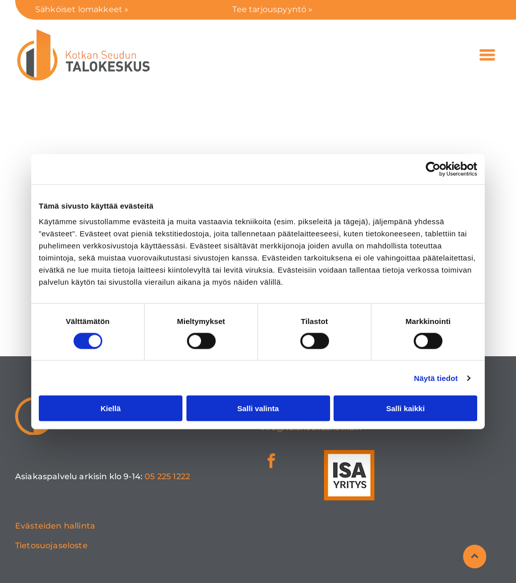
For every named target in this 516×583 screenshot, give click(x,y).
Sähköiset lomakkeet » (81, 9)
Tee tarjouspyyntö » (272, 9)
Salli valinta (258, 408)
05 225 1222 (167, 476)
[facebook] (272, 462)
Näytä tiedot (436, 378)
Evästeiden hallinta (55, 526)
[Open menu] (487, 55)
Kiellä (110, 408)
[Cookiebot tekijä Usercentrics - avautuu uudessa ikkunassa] (433, 168)
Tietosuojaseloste (51, 545)
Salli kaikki (405, 408)
